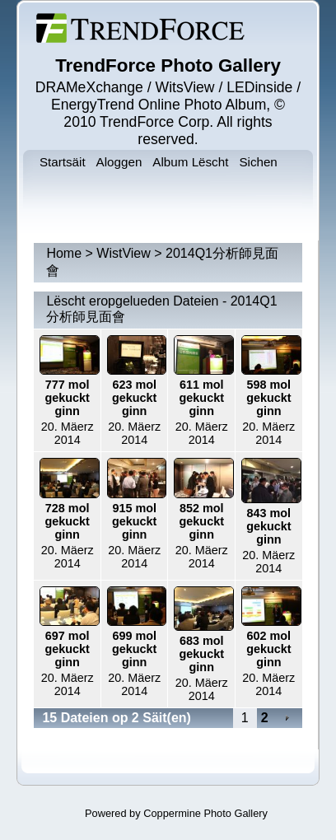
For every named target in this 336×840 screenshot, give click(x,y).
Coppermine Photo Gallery (205, 813)
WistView (123, 253)
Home (64, 253)
